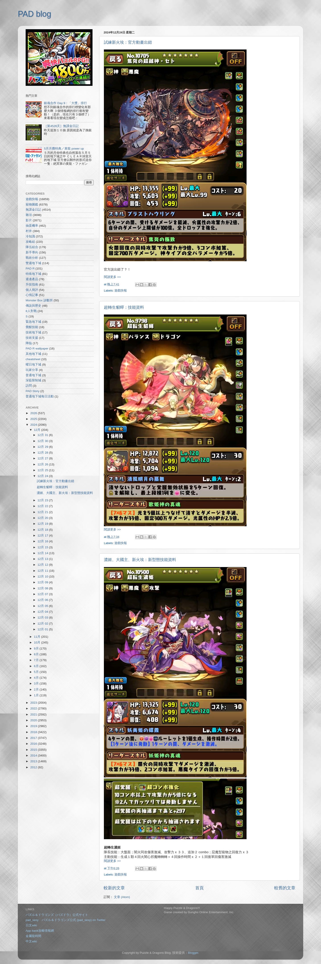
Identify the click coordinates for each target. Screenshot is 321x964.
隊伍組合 (32, 247)
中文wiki (31, 941)
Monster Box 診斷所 (39, 300)
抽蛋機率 (32, 225)
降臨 (29, 343)
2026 (34, 413)
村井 (29, 231)
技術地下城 (33, 332)
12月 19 (43, 523)
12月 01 (43, 629)
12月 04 (43, 611)
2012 (34, 767)
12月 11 (43, 570)
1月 (36, 695)
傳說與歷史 (33, 305)
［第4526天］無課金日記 (61, 126)
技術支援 (32, 337)
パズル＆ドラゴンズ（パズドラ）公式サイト (57, 915)
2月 (36, 689)
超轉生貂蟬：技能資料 (124, 307)
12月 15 (43, 547)
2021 (34, 714)
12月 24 (43, 476)
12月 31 (43, 435)
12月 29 (43, 446)
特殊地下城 (33, 273)
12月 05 (43, 606)
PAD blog (34, 13)
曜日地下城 (33, 364)
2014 (34, 755)
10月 (37, 642)
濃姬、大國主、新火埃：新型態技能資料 (140, 559)
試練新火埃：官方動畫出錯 (128, 42)
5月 (36, 672)
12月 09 (43, 582)
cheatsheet (33, 359)
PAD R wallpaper (37, 348)
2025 (34, 419)
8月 (36, 654)
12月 (37, 430)
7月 (36, 660)
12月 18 (43, 529)
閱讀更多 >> (112, 277)
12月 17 (43, 535)
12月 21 (43, 512)
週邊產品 (32, 279)
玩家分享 (32, 370)
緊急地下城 (33, 321)
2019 (34, 726)
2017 (34, 738)
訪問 (29, 385)
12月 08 (43, 588)
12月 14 (43, 553)
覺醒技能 (32, 327)
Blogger (193, 952)
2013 (34, 761)
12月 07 (43, 594)
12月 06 (43, 600)
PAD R (30, 268)
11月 (37, 636)
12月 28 (43, 452)
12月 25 (43, 470)
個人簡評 (32, 290)
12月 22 (43, 506)
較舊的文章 (284, 888)
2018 (34, 732)
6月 (36, 666)
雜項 (29, 215)
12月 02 (43, 623)
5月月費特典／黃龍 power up (64, 148)
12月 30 (43, 441)
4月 (36, 677)
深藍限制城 (33, 380)
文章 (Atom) (122, 897)
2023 (34, 702)
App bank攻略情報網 (40, 930)
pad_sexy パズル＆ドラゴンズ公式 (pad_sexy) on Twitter (65, 920)
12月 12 (43, 564)
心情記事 (32, 295)
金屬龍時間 (33, 936)
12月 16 (43, 541)
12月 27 (43, 458)
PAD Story (32, 391)
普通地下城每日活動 (40, 396)
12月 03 (43, 617)
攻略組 (30, 241)
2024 (34, 424)
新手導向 (32, 252)
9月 (36, 648)
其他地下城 (33, 354)
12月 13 (43, 559)
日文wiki (31, 925)
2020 (34, 720)
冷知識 (30, 236)
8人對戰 (31, 311)
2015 (34, 749)
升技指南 (32, 284)
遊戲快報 (120, 290)
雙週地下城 (33, 263)
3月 (36, 683)
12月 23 (43, 500)
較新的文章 (114, 888)
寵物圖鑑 (32, 204)
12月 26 (43, 464)
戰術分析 (32, 257)
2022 (34, 708)
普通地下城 (33, 375)
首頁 (199, 888)
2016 (34, 743)
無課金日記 (33, 209)
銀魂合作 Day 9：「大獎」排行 (65, 103)
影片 (29, 220)
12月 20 (43, 518)
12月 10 (43, 576)
